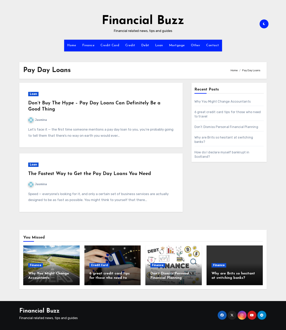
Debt (145, 45)
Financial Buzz (143, 21)
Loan (159, 45)
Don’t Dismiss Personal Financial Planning (226, 127)
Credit (130, 45)
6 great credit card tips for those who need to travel (109, 278)
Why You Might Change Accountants (222, 101)
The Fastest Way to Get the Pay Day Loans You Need (89, 173)
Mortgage (177, 45)
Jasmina (37, 120)
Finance (88, 45)
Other (195, 45)
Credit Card (109, 45)
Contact (212, 45)
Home (71, 45)
